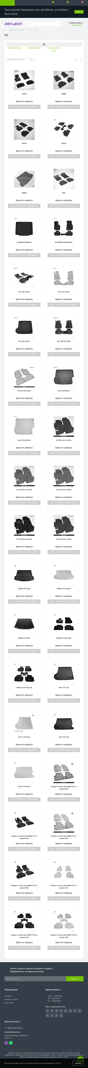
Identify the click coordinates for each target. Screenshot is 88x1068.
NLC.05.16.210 (24, 292)
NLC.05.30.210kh (63, 341)
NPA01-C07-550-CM (24, 688)
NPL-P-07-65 (64, 737)
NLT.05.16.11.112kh (24, 490)
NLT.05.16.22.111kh (63, 539)
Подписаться (75, 979)
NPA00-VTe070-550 (63, 638)
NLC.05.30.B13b (24, 440)
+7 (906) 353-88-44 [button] (14, 1028)
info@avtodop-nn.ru (12, 1032)
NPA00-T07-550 (24, 589)
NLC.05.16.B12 (24, 341)
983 (63, 193)
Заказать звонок (77, 25)
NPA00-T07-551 (24, 638)
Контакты (7, 996)
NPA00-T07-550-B (64, 589)
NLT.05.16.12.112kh (63, 490)
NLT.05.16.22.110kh (24, 539)
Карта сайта (8, 1003)
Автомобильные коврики (17, 30)
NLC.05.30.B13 (64, 391)
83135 (24, 94)
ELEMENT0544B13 (24, 242)
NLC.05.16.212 (63, 292)
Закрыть (79, 12)
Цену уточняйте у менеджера (24, 107)
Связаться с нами (11, 999)
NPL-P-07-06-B (24, 737)
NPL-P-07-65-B (24, 786)
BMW (30, 30)
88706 (63, 143)
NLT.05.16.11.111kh (63, 440)
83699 (63, 94)
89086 (24, 193)
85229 (24, 143)
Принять (78, 1063)
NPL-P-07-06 (64, 688)
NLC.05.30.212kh (24, 391)
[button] (36, 3)
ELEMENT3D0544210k (63, 242)
